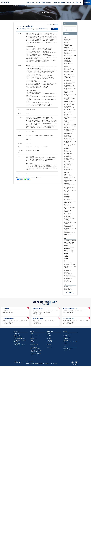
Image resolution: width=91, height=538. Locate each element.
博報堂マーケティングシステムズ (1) (70, 229)
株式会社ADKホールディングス (70, 308)
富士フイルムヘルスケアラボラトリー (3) (70, 99)
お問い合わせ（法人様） (36, 354)
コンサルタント (49, 2)
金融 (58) (67, 272)
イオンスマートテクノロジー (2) (70, 95)
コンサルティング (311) (70, 264)
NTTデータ (33, 341)
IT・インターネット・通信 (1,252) (70, 267)
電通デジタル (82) (68, 52)
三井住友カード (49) (69, 60)
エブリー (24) (68, 78)
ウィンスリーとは (67, 333)
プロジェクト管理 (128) (69, 247)
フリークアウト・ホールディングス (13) (70, 145)
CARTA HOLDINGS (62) (70, 101)
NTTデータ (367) (68, 45)
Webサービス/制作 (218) (69, 242)
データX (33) (67, 161)
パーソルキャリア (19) (69, 69)
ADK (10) (67, 44)
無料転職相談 (87, 2)
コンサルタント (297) (68, 251)
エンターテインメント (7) (70, 276)
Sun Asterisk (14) (68, 133)
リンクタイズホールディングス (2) (70, 219)
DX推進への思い (67, 336)
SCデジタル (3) (68, 210)
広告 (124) (66, 245)
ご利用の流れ (17, 333)
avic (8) (66, 231)
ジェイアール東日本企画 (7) (70, 208)
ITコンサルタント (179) (69, 250)
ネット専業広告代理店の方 (19, 338)
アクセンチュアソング (22, 177)
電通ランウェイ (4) (69, 162)
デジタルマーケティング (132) (70, 240)
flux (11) (67, 214)
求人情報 (43, 2)
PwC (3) (67, 47)
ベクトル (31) (68, 156)
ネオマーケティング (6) (70, 177)
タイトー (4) (67, 178)
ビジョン (66, 335)
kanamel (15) (68, 166)
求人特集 (49, 338)
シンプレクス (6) (68, 139)
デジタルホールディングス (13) (70, 181)
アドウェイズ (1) (68, 72)
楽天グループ (33, 340)
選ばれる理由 (17, 335)
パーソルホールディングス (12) (70, 118)
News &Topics (57, 2)
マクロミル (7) (68, 106)
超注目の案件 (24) (68, 39)
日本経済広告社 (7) (69, 169)
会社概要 (66, 338)
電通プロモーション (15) (70, 232)
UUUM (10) (67, 154)
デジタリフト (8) (68, 135)
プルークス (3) (68, 136)
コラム (48, 336)
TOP (13, 5)
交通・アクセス (53, 363)
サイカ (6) (67, 127)
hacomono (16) (68, 234)
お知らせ (49, 335)
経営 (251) (66, 253)
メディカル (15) (68, 281)
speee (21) (67, 196)
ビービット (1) (68, 205)
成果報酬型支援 (34, 347)
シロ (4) (66, 148)
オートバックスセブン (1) (70, 109)
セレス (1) (67, 197)
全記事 (48, 333)
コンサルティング (30, 177)
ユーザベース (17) (68, 58)
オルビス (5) (67, 146)
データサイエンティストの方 (20, 340)
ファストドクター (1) (69, 74)
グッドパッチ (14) (68, 114)
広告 (36, 177)
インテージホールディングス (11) (70, 188)
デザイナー (40, 177)
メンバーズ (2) (68, 235)
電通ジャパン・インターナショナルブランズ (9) (70, 130)
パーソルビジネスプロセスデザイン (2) (70, 223)
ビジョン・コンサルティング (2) (70, 191)
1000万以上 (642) (68, 289)
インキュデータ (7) (69, 48)
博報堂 (32, 336)
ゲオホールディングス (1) (70, 125)
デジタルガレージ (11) (69, 159)
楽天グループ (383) (69, 71)
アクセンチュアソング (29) (70, 124)
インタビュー (50, 340)
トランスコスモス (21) (69, 110)
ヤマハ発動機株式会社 (68, 318)
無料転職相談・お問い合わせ (20, 344)
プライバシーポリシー (68, 348)
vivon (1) (67, 204)
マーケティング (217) (68, 243)
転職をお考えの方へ (31, 2)
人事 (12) (66, 258)
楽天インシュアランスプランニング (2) (70, 77)
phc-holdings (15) (68, 174)
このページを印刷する (52, 24)
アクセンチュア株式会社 (8, 318)
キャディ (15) (68, 151)
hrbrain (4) (67, 183)
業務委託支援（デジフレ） (36, 350)
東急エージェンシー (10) (70, 86)
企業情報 (77, 2)
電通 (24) (67, 40)
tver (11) (67, 122)
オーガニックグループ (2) (70, 201)
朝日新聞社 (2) (68, 61)
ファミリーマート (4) (69, 107)
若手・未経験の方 (18, 336)
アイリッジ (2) (68, 112)
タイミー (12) (68, 164)
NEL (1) (66, 211)
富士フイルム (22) (68, 97)
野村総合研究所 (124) (69, 138)
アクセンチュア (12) (69, 199)
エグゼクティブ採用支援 (36, 353)
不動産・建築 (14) (68, 278)
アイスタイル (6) (68, 153)
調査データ (49, 341)
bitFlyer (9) (67, 92)
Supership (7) (68, 80)
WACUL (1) (67, 150)
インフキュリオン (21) (69, 85)
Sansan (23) (67, 66)
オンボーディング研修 (35, 348)
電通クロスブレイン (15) (70, 91)
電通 (32, 333)
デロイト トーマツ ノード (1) (70, 185)
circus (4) (67, 172)
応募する (54, 28)
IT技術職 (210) (67, 248)
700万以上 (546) (68, 286)
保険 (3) (66, 280)
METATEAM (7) (68, 226)
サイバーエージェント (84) (70, 55)
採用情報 (66, 340)
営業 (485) (66, 256)
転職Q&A (63, 2)
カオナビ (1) (67, 167)
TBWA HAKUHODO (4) (69, 104)
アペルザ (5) (67, 216)
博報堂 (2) (67, 42)
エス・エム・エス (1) (69, 131)
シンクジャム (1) (68, 158)
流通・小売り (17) (68, 273)
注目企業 (38, 2)
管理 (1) (65, 255)
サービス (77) (68, 268)
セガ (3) (66, 115)
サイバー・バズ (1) (69, 225)
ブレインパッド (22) (69, 63)
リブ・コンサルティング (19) (70, 121)
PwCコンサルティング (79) (70, 50)
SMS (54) (67, 64)
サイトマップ (67, 349)
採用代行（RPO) (34, 351)
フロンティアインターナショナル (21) (70, 89)
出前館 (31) (67, 170)
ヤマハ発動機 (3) (68, 68)
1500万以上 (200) (68, 288)
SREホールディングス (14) (70, 82)
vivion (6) (67, 194)
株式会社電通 (6, 308)
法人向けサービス (70, 2)
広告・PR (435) (68, 262)
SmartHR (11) (68, 56)
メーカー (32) (68, 270)
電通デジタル (33, 338)
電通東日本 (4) (68, 53)
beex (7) (67, 193)
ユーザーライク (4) (69, 175)
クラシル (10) (68, 213)
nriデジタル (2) (68, 220)
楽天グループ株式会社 (38, 308)
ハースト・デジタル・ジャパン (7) (70, 142)
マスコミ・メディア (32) (70, 275)
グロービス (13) (68, 83)
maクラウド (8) (68, 202)
